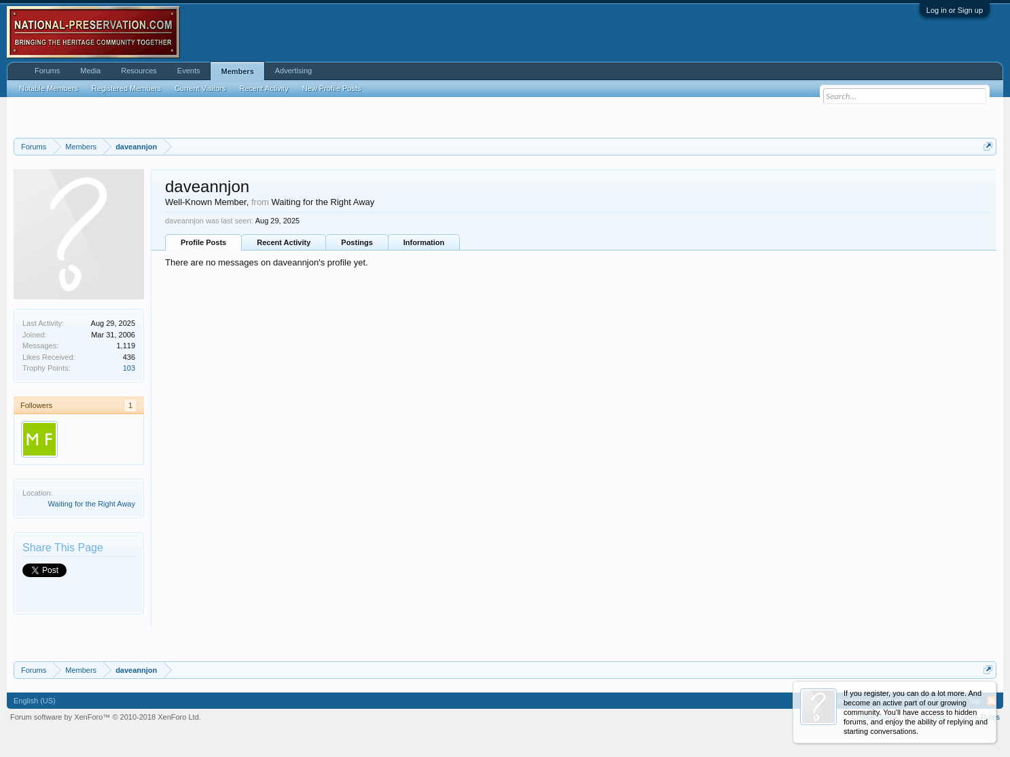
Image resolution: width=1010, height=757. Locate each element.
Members (237, 71)
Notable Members (48, 88)
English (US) (35, 701)
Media (90, 71)
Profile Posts (203, 242)
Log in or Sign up (954, 10)
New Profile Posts (331, 88)
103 (129, 368)
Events (188, 71)
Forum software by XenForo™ (105, 717)
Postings (356, 242)
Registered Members (126, 88)
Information (424, 242)
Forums (47, 71)
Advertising (293, 71)
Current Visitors (200, 88)
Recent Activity (283, 242)
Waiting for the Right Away (91, 504)
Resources (139, 71)
